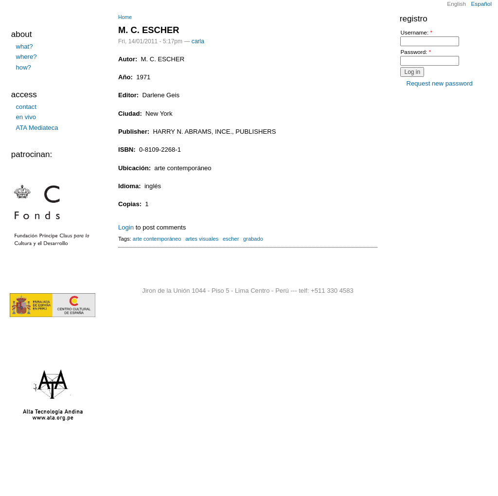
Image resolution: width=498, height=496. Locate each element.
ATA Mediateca (37, 127)
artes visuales (201, 239)
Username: (416, 33)
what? (24, 46)
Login (126, 227)
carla (198, 41)
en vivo (26, 117)
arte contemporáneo (157, 239)
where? (26, 56)
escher (231, 239)
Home (125, 17)
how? (23, 67)
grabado (253, 239)
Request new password (440, 83)
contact (26, 106)
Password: (415, 52)
